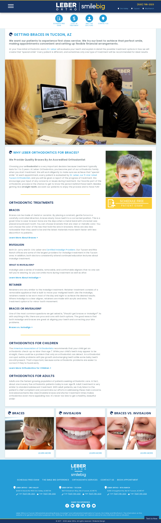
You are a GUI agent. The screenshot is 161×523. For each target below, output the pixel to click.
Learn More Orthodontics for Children (29, 368)
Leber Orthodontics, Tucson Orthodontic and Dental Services (80, 6)
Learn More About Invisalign (24, 277)
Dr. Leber (51, 49)
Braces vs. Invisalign (20, 327)
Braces (18, 413)
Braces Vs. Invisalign (132, 413)
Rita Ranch (149, 8)
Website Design (99, 521)
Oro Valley (124, 8)
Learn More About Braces (22, 237)
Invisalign (72, 413)
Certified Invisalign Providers (60, 249)
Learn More (44, 453)
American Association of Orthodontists (33, 348)
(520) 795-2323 (145, 4)
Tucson (137, 8)
